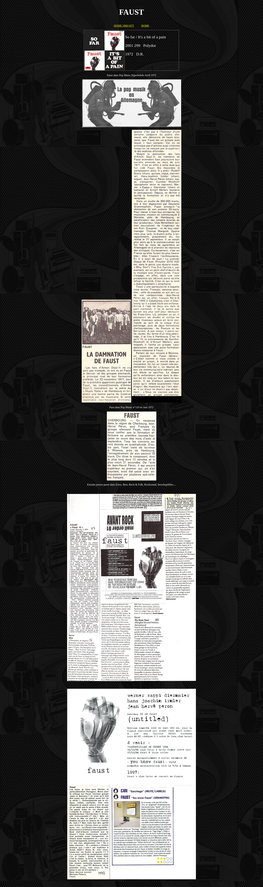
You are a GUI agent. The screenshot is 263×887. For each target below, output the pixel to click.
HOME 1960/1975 (124, 25)
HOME (145, 25)
